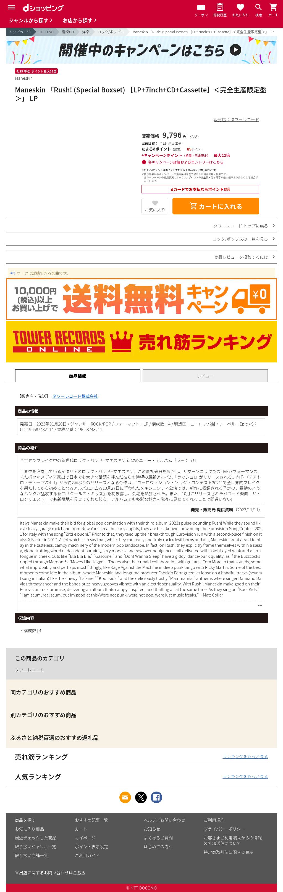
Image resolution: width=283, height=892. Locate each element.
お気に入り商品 (29, 829)
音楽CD (68, 31)
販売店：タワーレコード (236, 119)
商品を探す (25, 820)
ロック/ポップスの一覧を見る (240, 239)
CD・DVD (46, 31)
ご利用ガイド (87, 855)
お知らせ (152, 829)
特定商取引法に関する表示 (228, 852)
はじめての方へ (158, 846)
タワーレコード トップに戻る (240, 226)
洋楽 (85, 31)
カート (81, 829)
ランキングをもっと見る (245, 756)
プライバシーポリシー (224, 829)
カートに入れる (215, 206)
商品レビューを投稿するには (241, 257)
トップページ (19, 31)
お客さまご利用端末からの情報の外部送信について (233, 840)
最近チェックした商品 (35, 838)
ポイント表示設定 (91, 846)
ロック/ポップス (111, 31)
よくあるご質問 (158, 838)
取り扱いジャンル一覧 (35, 846)
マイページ (85, 838)
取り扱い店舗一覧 (31, 855)
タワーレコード (29, 670)
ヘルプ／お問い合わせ (164, 820)
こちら (79, 872)
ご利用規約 (214, 820)
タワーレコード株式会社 (75, 396)
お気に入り (155, 209)
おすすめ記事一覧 (91, 820)
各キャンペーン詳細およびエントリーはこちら (186, 162)
